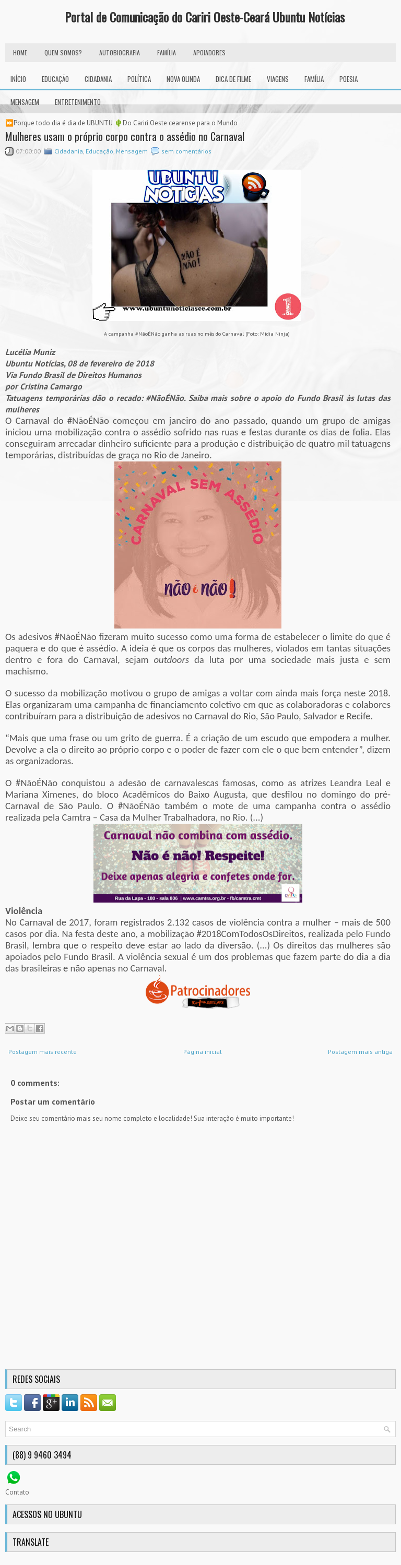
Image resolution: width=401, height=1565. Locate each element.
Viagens (278, 79)
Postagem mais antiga (360, 1052)
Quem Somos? (63, 52)
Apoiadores (209, 52)
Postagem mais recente (42, 1052)
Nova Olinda (183, 79)
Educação (55, 79)
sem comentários (186, 151)
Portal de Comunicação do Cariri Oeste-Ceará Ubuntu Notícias (205, 16)
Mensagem (24, 102)
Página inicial (202, 1052)
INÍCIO (18, 79)
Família (314, 79)
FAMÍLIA (166, 52)
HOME (20, 52)
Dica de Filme (233, 79)
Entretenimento (78, 102)
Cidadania (98, 79)
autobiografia (119, 52)
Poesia (348, 79)
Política (139, 79)
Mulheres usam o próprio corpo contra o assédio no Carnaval (124, 136)
